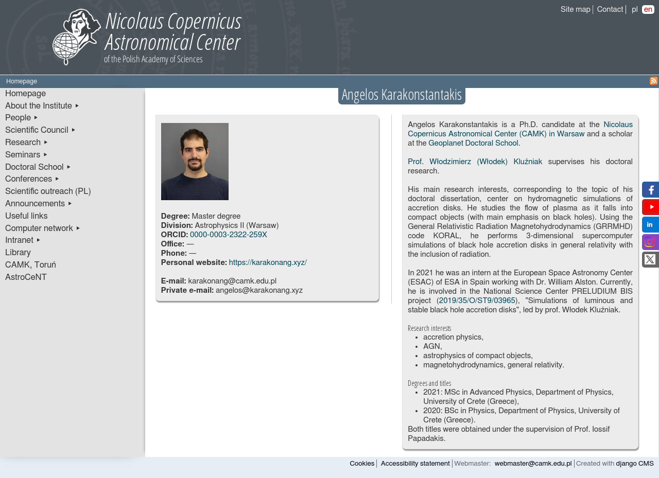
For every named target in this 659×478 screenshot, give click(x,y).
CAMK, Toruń (30, 265)
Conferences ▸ (32, 179)
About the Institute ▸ (42, 106)
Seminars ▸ (26, 155)
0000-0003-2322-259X (228, 235)
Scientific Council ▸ (40, 130)
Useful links (26, 216)
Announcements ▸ (39, 204)
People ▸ (22, 118)
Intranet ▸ (23, 240)
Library (18, 253)
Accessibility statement (415, 463)
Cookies (362, 463)
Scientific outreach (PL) (48, 191)
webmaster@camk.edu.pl (533, 463)
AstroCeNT (26, 277)
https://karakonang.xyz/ (268, 263)
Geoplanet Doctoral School (473, 143)
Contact (610, 9)
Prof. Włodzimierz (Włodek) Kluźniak (475, 162)
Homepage (25, 94)
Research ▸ (26, 142)
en (648, 9)
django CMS (635, 463)
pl (635, 9)
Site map (576, 9)
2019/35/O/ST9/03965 (477, 301)
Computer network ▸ (43, 228)
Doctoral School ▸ (38, 167)
